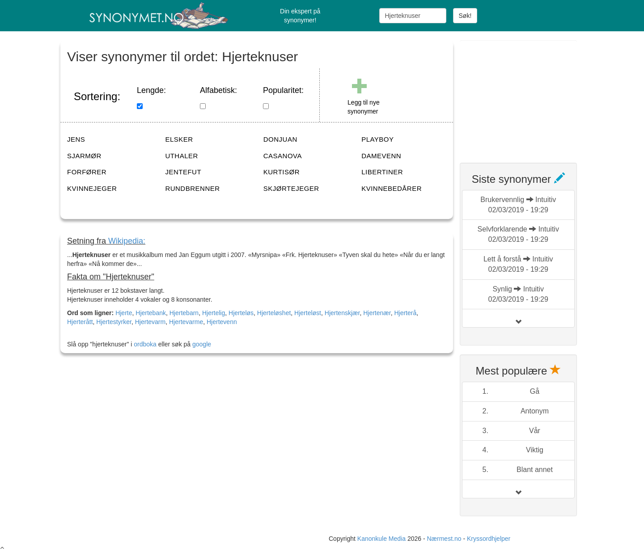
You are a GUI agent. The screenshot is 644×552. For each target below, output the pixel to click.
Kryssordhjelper (488, 538)
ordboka (144, 344)
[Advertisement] (527, 96)
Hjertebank (151, 312)
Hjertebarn (184, 312)
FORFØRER (86, 172)
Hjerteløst (307, 312)
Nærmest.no (444, 538)
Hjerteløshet (274, 312)
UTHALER (181, 156)
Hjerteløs (241, 312)
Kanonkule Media (382, 538)
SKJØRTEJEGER (291, 188)
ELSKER (179, 139)
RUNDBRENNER (192, 188)
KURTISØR (281, 172)
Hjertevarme (186, 321)
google (201, 344)
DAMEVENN (381, 156)
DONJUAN (280, 139)
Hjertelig (213, 312)
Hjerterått (80, 321)
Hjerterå (405, 312)
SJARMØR (84, 156)
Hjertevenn (222, 321)
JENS (76, 139)
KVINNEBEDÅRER (391, 188)
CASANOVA (282, 156)
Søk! (465, 15)
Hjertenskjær (342, 312)
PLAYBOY (377, 139)
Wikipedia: (126, 240)
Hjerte (123, 312)
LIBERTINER (382, 172)
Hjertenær (376, 312)
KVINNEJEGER (92, 188)
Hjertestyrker (113, 321)
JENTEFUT (183, 172)
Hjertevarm (150, 321)
